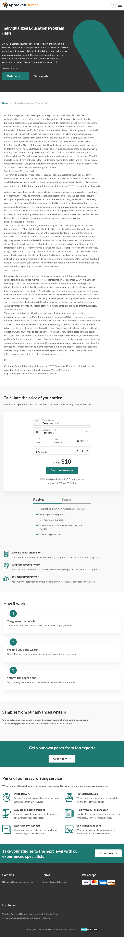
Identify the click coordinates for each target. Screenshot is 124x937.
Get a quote (41, 76)
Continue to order (62, 470)
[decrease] (77, 450)
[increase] (87, 450)
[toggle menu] (120, 5)
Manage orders (113, 5)
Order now (14, 76)
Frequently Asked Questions (54, 882)
